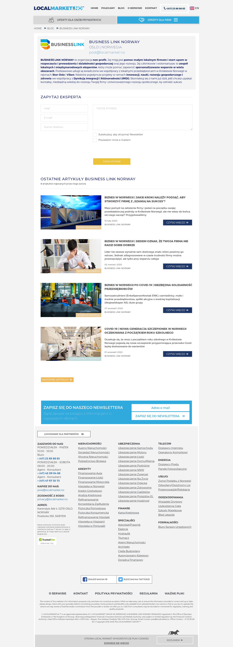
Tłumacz (123, 537)
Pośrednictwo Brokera (92, 461)
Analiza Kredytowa (89, 495)
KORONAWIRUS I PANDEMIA (85, 358)
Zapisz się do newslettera (160, 416)
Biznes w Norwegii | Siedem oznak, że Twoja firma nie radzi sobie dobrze (146, 243)
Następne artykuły (57, 379)
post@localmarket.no (107, 52)
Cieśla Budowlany (129, 551)
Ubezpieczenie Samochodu (135, 447)
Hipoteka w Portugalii (91, 525)
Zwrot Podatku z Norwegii (174, 480)
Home (94, 8)
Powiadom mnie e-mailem (112, 140)
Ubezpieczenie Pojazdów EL (135, 496)
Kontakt (151, 8)
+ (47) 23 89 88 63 (48, 458)
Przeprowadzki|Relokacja (174, 489)
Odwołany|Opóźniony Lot (174, 485)
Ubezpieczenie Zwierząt (133, 474)
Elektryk (123, 529)
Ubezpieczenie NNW (131, 469)
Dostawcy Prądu (168, 464)
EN (194, 8)
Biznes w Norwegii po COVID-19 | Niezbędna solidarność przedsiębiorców (148, 286)
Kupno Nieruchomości (92, 447)
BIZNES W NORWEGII (88, 227)
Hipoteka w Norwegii (91, 486)
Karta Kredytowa (128, 512)
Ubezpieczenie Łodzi (131, 456)
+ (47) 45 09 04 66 (48, 473)
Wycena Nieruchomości (93, 456)
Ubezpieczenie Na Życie (133, 478)
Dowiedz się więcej (116, 643)
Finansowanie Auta (90, 473)
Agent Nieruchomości (132, 542)
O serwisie (135, 8)
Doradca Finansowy (130, 559)
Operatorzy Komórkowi (173, 452)
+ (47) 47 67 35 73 (48, 480)
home (38, 28)
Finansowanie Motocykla (93, 481)
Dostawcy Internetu (170, 447)
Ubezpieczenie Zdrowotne (134, 487)
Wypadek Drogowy (170, 501)
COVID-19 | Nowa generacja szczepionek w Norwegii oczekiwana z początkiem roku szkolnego (145, 330)
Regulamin (149, 593)
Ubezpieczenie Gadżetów (134, 491)
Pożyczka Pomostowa (92, 508)
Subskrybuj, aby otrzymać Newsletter (118, 135)
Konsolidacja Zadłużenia (93, 503)
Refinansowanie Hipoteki (94, 517)
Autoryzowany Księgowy (133, 555)
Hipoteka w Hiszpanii (91, 521)
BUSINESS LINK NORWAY (75, 28)
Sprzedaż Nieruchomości (94, 452)
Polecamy (108, 8)
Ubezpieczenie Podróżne (134, 465)
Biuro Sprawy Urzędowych (174, 526)
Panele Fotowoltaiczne (172, 468)
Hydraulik (124, 533)
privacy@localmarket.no (52, 499)
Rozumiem (175, 640)
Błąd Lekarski (166, 514)
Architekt (124, 546)
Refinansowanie (88, 499)
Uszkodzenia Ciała (169, 505)
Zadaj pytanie (112, 161)
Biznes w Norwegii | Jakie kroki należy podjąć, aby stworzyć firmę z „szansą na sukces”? (145, 199)
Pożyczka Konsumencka (93, 512)
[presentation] (117, 150)
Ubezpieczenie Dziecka (132, 483)
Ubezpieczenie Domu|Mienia (136, 461)
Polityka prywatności (114, 593)
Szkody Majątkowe (170, 510)
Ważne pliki (174, 593)
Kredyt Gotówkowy (90, 490)
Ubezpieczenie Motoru (132, 452)
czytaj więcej (177, 222)
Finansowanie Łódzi (90, 477)
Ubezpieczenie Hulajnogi (133, 500)
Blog (121, 8)
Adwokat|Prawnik (129, 524)
